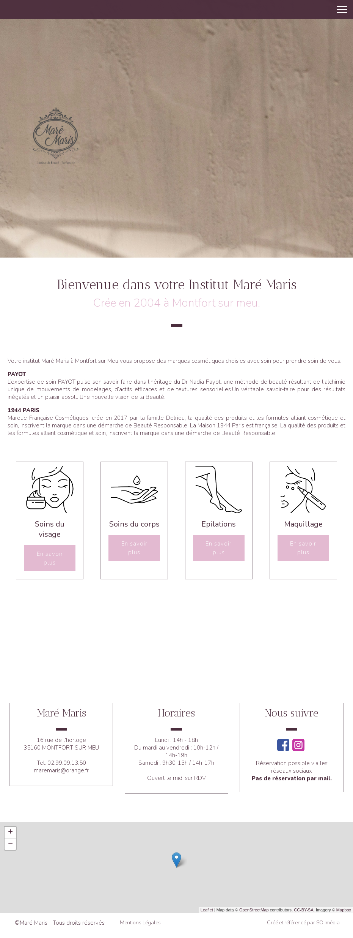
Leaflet (207, 910)
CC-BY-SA (304, 910)
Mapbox (343, 910)
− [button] (10, 844)
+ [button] (10, 832)
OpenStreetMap (254, 910)
